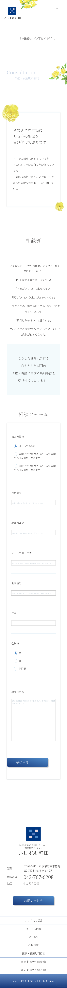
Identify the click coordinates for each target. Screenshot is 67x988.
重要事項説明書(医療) (33, 970)
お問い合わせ (33, 901)
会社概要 (33, 937)
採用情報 (33, 945)
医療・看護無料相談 (33, 953)
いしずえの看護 (33, 920)
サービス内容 (33, 929)
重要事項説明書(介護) (33, 962)
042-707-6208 (39, 877)
